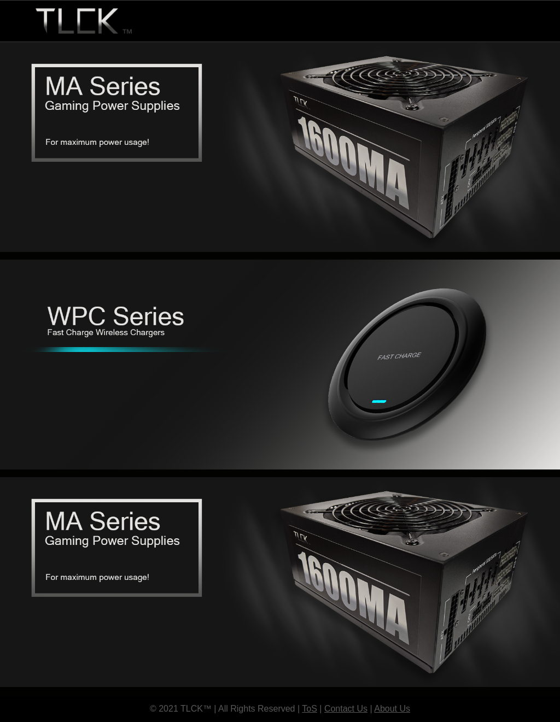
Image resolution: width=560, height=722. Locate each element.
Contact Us (346, 708)
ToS (309, 708)
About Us (392, 708)
